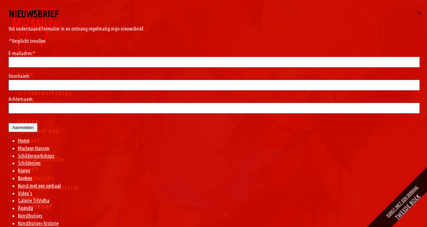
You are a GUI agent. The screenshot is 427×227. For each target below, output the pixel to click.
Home (25, 74)
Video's (27, 149)
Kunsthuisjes (35, 178)
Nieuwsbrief (34, 206)
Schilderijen (34, 102)
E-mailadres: (231, 53)
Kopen (26, 111)
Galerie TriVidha (41, 159)
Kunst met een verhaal (248, 186)
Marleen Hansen (41, 83)
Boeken (28, 121)
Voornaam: (228, 76)
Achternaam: (230, 99)
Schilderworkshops (44, 92)
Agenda (28, 168)
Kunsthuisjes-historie (48, 187)
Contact (28, 197)
